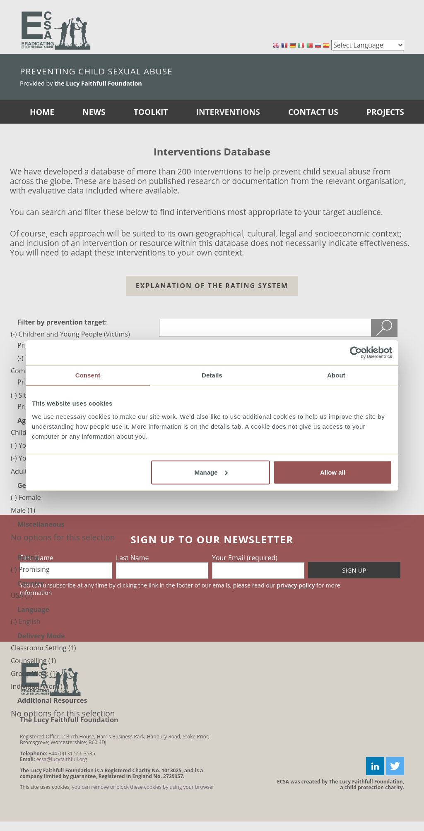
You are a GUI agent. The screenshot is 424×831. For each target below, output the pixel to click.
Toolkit (151, 111)
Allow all (332, 471)
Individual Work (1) (39, 686)
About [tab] (336, 375)
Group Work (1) (34, 673)
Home (42, 111)
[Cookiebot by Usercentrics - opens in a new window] (356, 352)
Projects (385, 111)
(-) (15, 334)
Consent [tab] (88, 375)
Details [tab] (212, 375)
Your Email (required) (244, 557)
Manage (211, 471)
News (93, 111)
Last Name (132, 557)
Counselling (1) (33, 660)
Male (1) (23, 510)
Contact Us (313, 111)
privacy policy (296, 585)
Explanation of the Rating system (212, 285)
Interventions (228, 111)
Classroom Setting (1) (43, 647)
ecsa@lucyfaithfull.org (61, 759)
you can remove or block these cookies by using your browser (143, 786)
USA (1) (22, 595)
